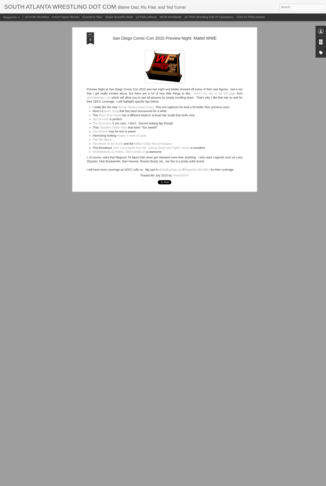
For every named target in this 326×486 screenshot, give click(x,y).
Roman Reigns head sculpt (135, 65)
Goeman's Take (92, 17)
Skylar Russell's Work (119, 17)
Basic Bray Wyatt (110, 73)
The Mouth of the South (108, 101)
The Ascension (102, 81)
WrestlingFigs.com (99, 55)
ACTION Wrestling (37, 17)
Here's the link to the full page (214, 51)
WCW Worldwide (171, 17)
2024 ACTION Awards (250, 17)
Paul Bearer (100, 89)
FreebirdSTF (180, 133)
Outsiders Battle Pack (113, 85)
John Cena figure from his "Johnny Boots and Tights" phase (151, 105)
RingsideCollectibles (197, 127)
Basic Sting (111, 69)
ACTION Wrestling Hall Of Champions (208, 17)
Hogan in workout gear (131, 93)
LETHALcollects (146, 17)
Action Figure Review (65, 17)
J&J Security (101, 77)
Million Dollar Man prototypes (153, 101)
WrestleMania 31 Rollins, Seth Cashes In (119, 109)
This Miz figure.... (104, 97)
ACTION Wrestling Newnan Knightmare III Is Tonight (159, 434)
